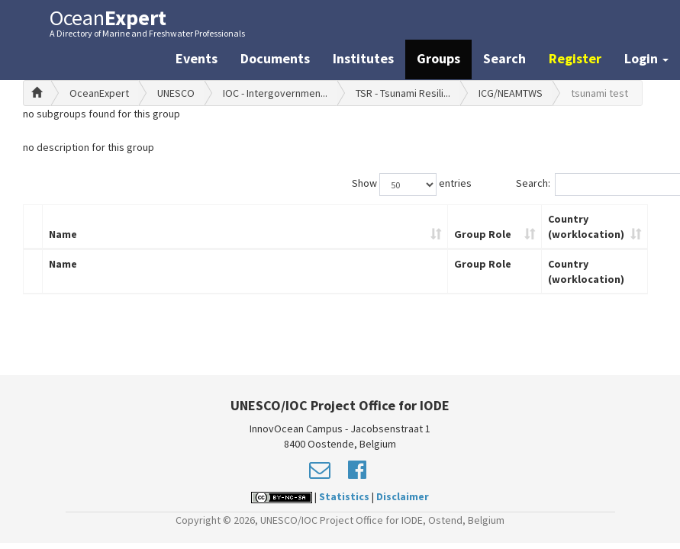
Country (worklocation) (586, 226)
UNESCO (176, 93)
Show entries (412, 184)
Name (63, 234)
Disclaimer (402, 496)
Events (197, 58)
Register (575, 58)
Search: (586, 184)
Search (504, 58)
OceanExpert (99, 93)
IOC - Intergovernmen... (275, 93)
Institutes (363, 58)
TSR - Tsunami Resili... (403, 93)
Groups (438, 58)
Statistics (344, 496)
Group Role (482, 234)
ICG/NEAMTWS (511, 93)
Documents (275, 58)
